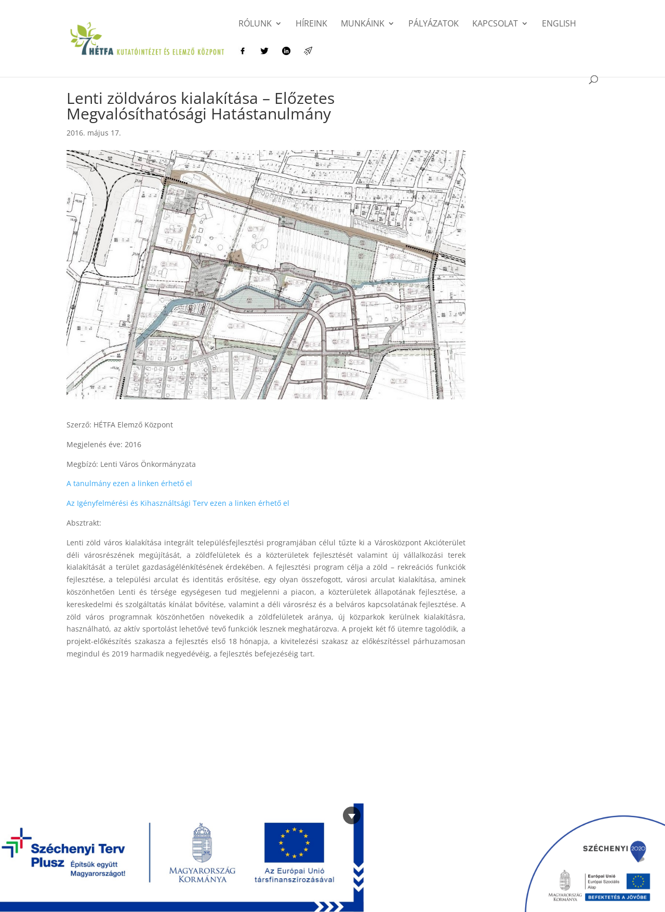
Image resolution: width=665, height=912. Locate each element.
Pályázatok (433, 24)
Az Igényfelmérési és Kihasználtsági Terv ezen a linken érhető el (177, 503)
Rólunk (255, 24)
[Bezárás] (352, 815)
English (559, 24)
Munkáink (362, 24)
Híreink (311, 24)
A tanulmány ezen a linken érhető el (129, 483)
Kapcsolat (495, 24)
